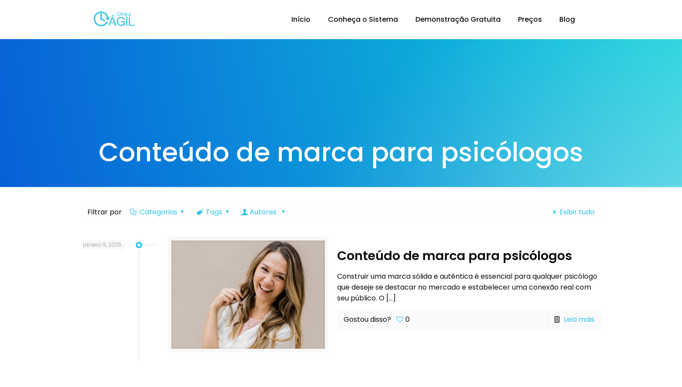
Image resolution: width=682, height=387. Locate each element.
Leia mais (579, 319)
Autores (264, 212)
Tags (213, 212)
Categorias (157, 212)
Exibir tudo (571, 212)
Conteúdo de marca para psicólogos (454, 255)
